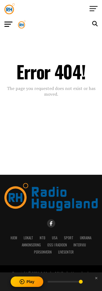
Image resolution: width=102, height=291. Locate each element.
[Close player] (96, 278)
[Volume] (65, 282)
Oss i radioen (57, 245)
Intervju (79, 245)
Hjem (14, 237)
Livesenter (66, 252)
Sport (68, 237)
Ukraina (85, 237)
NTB (42, 237)
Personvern (43, 252)
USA (54, 237)
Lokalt (28, 237)
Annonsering (31, 245)
